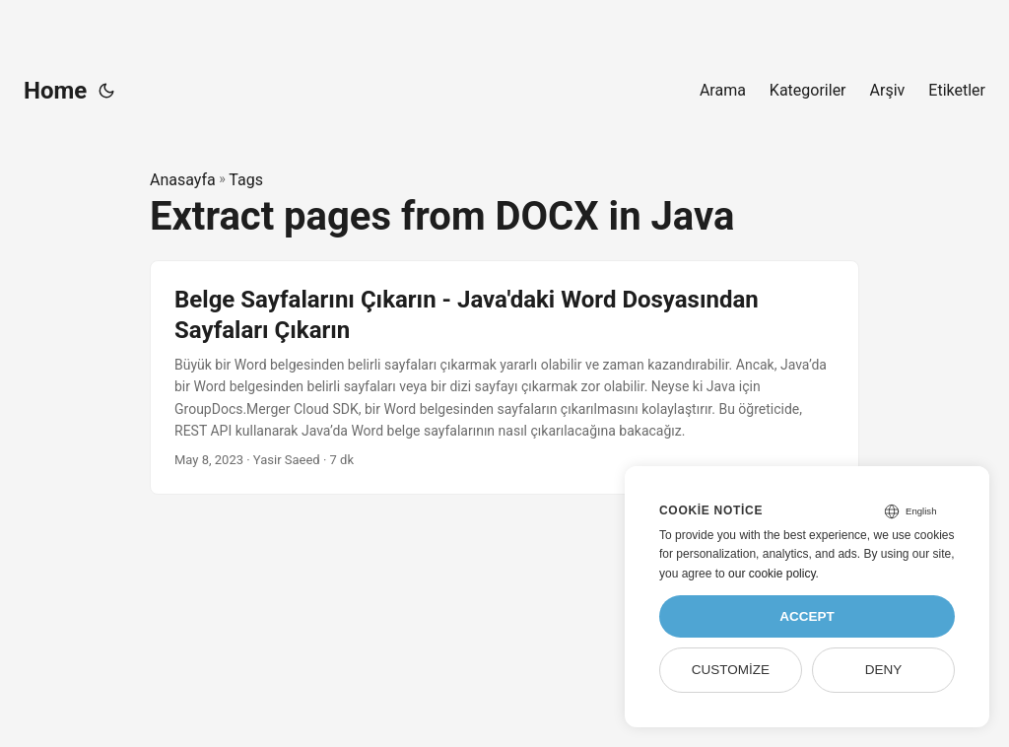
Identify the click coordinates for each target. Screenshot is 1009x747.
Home (55, 90)
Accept (807, 616)
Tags (246, 179)
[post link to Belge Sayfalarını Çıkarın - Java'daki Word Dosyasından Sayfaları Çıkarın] (504, 378)
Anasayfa (183, 179)
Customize (731, 669)
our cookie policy (772, 573)
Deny (884, 669)
